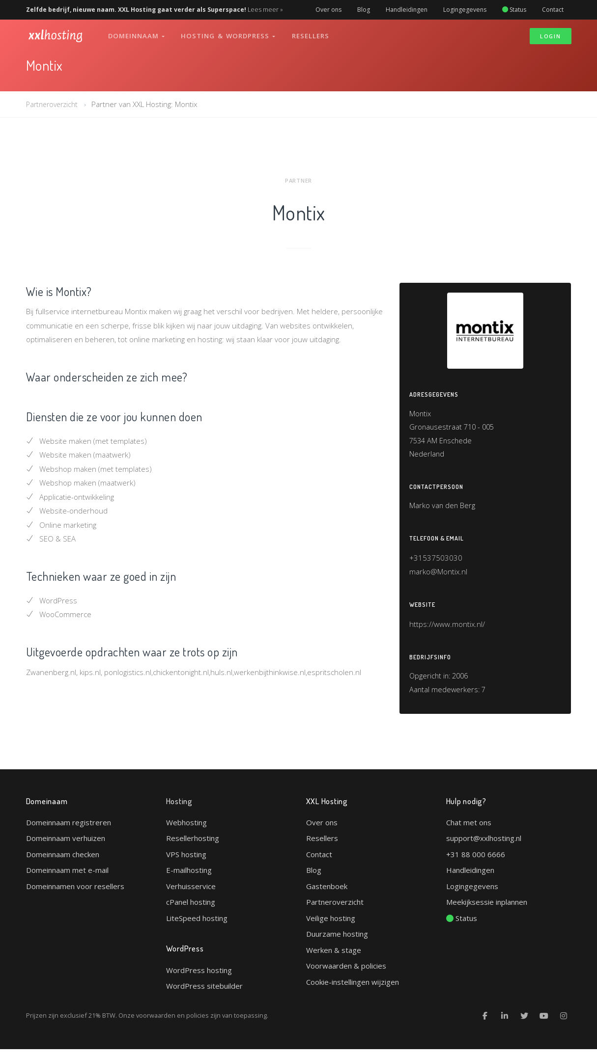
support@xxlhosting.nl (483, 845)
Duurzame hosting (337, 941)
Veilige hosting (330, 925)
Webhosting (186, 830)
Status (514, 9)
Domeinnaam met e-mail (67, 877)
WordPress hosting (199, 977)
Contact (553, 9)
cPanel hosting (190, 909)
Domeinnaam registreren (68, 830)
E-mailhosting (189, 877)
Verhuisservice (191, 893)
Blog (363, 9)
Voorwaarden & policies (346, 973)
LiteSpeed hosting (196, 925)
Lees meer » (265, 9)
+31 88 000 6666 (475, 862)
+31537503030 (435, 563)
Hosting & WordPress (229, 33)
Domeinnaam (137, 33)
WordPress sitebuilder (204, 994)
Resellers (312, 33)
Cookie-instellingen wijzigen (352, 989)
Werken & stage (333, 957)
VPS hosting (186, 862)
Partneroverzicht (54, 104)
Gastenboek (326, 893)
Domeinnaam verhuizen (65, 845)
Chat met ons (468, 830)
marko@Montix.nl (438, 576)
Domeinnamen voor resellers (75, 893)
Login (550, 33)
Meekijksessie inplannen (486, 909)
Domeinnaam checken (62, 862)
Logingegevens (464, 9)
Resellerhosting (192, 845)
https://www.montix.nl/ (447, 629)
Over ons (328, 9)
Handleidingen (406, 9)
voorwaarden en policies (172, 1023)
